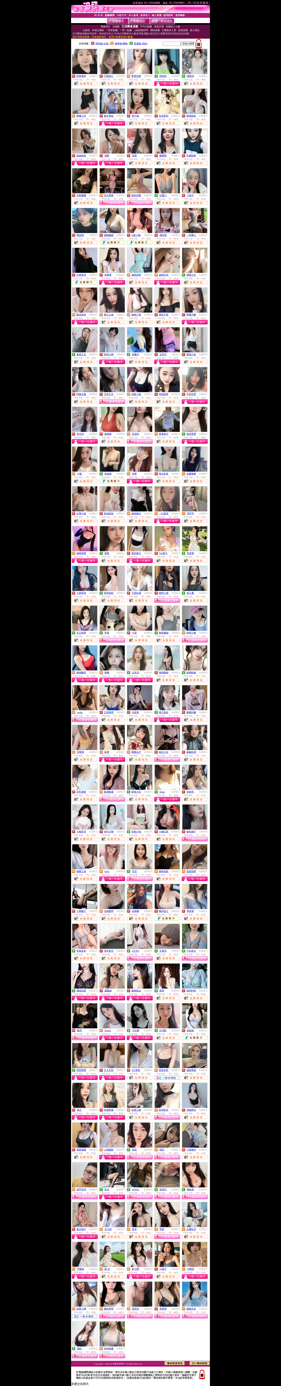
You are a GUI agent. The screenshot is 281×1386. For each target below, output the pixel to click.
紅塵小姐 (81, 513)
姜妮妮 (108, 473)
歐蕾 (106, 752)
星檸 (161, 990)
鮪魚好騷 (136, 195)
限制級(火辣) (102, 43)
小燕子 (190, 195)
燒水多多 (163, 473)
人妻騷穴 (81, 911)
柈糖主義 (81, 394)
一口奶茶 (163, 513)
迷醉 (106, 155)
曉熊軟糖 (191, 672)
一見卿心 (191, 235)
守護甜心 (108, 76)
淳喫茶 (80, 752)
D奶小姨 (136, 235)
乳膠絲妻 (191, 155)
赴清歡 (163, 1030)
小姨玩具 (163, 831)
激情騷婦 (163, 672)
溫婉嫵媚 (108, 235)
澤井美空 (108, 951)
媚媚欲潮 (191, 752)
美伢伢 (80, 434)
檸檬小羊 (81, 115)
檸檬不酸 (191, 314)
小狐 (79, 473)
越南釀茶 (81, 672)
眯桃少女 (136, 791)
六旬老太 (191, 951)
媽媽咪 (108, 434)
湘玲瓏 (163, 235)
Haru (106, 871)
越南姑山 (136, 990)
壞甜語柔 (81, 990)
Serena (107, 1030)
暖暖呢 (163, 155)
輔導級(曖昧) (121, 43)
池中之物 (108, 831)
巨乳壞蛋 (81, 791)
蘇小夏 (190, 593)
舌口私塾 (81, 632)
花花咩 (135, 434)
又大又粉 (108, 1070)
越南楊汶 (136, 513)
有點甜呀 (163, 394)
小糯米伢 (81, 831)
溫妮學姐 (191, 1070)
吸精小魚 (191, 354)
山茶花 (135, 672)
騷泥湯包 (81, 314)
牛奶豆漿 (191, 394)
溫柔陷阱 (191, 871)
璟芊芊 (190, 513)
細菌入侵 (81, 871)
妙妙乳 (190, 791)
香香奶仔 (163, 434)
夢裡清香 (136, 76)
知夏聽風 (191, 473)
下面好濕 (136, 593)
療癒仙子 (136, 752)
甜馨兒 (135, 354)
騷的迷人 (163, 911)
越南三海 (136, 314)
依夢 (134, 473)
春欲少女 (163, 752)
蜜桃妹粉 (191, 115)
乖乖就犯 (108, 593)
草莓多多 (81, 951)
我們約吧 (191, 990)
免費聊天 (93, 76)
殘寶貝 (190, 76)
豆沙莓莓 (108, 195)
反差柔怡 (163, 115)
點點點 (190, 1030)
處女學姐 (108, 115)
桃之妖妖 (163, 712)
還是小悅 (163, 314)
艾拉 (134, 871)
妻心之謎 (108, 314)
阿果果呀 (81, 76)
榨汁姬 (135, 115)
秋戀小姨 (191, 632)
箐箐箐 (190, 911)
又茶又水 (108, 394)
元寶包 (163, 951)
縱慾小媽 (163, 593)
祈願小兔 (136, 831)
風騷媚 (108, 990)
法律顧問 (108, 911)
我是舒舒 (163, 1070)
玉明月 (163, 354)
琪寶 (134, 155)
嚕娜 (106, 672)
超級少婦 (136, 394)
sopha (80, 712)
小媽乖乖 (81, 593)
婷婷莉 (163, 76)
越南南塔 (136, 275)
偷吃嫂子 (191, 831)
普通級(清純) (141, 43)
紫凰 (106, 553)
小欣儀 (135, 1030)
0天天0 (135, 951)
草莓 (106, 632)
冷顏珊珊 (81, 195)
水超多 (135, 712)
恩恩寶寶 (81, 1070)
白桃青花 (81, 275)
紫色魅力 (136, 553)
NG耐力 (163, 553)
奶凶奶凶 (108, 513)
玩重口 (163, 195)
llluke (162, 791)
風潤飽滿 (108, 791)
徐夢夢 (108, 275)
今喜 (134, 632)
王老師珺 (108, 712)
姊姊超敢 (81, 155)
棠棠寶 (190, 553)
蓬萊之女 (81, 354)
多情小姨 (108, 354)
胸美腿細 (163, 632)
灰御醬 (135, 911)
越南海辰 (163, 871)
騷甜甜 (80, 235)
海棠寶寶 (191, 434)
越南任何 (163, 275)
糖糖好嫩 (191, 712)
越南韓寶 (81, 553)
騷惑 (79, 1030)
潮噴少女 (191, 275)
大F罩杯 (136, 1070)
